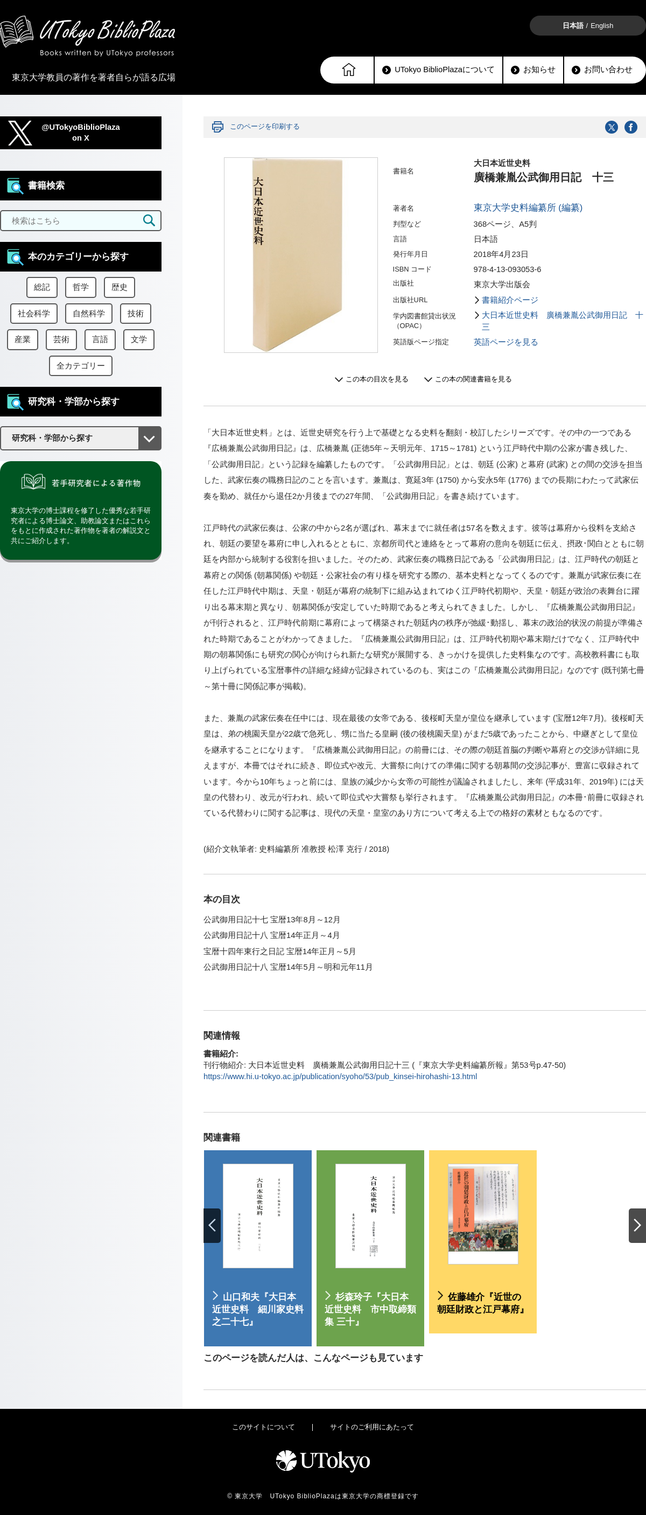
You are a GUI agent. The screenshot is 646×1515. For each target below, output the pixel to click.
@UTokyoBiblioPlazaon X (80, 133)
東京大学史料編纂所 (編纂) (528, 208)
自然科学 (89, 313)
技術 (136, 313)
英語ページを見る (506, 342)
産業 (23, 339)
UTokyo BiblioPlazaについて (438, 69)
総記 (42, 287)
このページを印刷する (265, 126)
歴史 (119, 287)
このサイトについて (263, 1427)
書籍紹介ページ (510, 300)
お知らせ (533, 69)
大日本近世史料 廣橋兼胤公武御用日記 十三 (562, 321)
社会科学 (34, 313)
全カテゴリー (81, 366)
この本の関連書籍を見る (473, 379)
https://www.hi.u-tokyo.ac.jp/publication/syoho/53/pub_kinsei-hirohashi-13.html (340, 1076)
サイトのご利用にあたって (372, 1427)
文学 (139, 339)
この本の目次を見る (377, 379)
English (602, 26)
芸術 (61, 339)
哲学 (81, 287)
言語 (100, 339)
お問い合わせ (602, 69)
